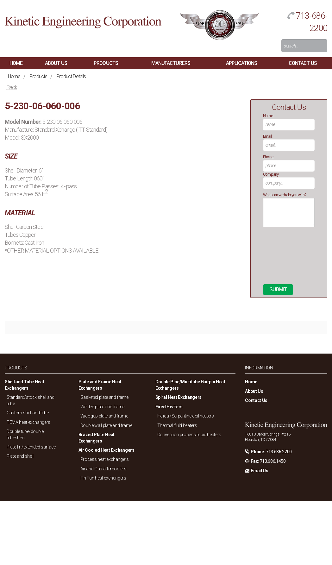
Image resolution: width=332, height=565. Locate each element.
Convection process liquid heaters (189, 434)
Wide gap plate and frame (104, 415)
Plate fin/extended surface (31, 446)
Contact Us (303, 63)
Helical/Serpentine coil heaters (185, 415)
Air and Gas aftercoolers (103, 468)
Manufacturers (170, 63)
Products (106, 63)
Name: (268, 115)
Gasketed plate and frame (104, 397)
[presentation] (289, 258)
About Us (56, 63)
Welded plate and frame (102, 406)
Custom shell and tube (28, 412)
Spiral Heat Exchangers (178, 397)
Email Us (259, 470)
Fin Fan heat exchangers (103, 477)
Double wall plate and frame (106, 425)
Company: (271, 174)
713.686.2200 (279, 451)
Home (15, 63)
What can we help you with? (284, 194)
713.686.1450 (273, 461)
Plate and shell (20, 456)
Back (11, 87)
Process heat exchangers (104, 459)
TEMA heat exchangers (28, 422)
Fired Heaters (169, 406)
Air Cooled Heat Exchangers (106, 450)
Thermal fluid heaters (177, 425)
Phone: (268, 156)
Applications (241, 63)
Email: (267, 136)
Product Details (71, 76)
